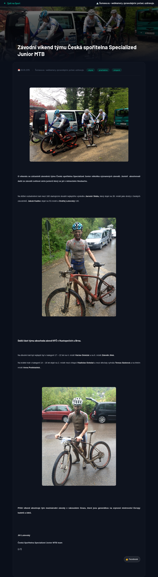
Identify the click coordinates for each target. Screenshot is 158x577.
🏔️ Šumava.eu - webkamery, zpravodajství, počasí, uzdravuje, (125, 3)
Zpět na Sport (12, 3)
